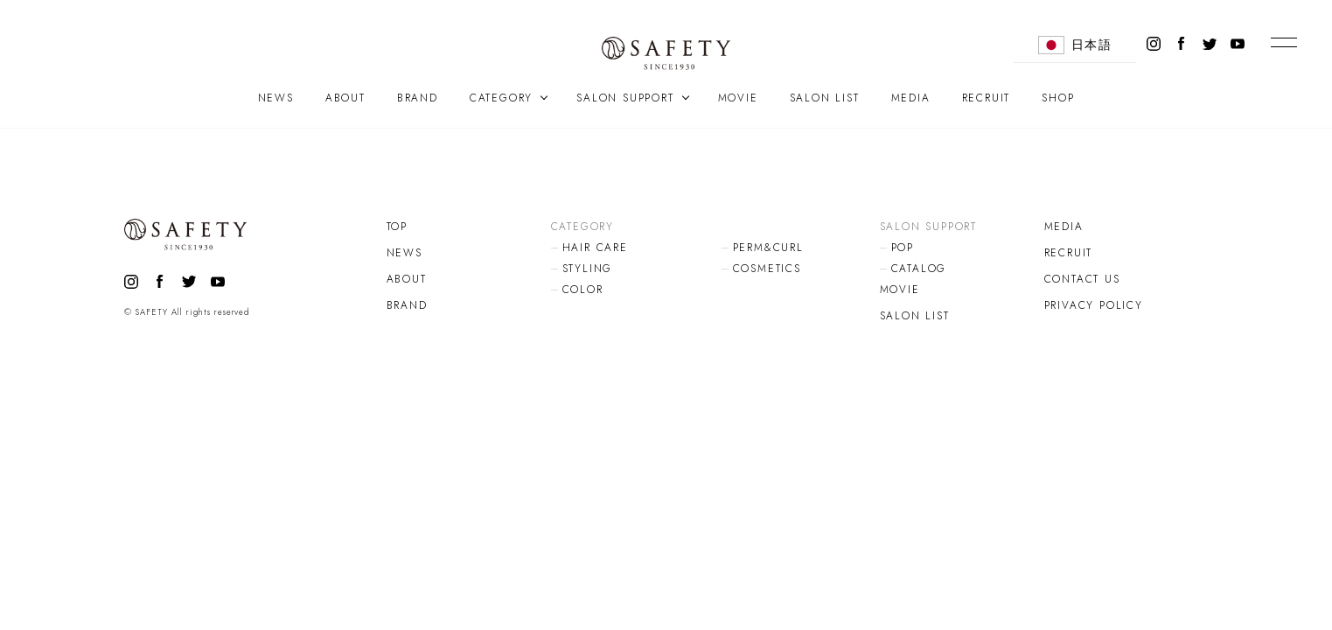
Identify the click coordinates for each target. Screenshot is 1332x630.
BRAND (417, 98)
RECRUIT (986, 98)
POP (902, 248)
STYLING (587, 268)
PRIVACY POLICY (1093, 305)
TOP (397, 226)
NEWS (276, 98)
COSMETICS (767, 268)
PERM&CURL (768, 248)
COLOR (582, 290)
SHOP (1058, 98)
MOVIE (738, 98)
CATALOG (919, 268)
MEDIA (911, 98)
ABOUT (345, 98)
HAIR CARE (595, 248)
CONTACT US (1082, 279)
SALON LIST (825, 98)
